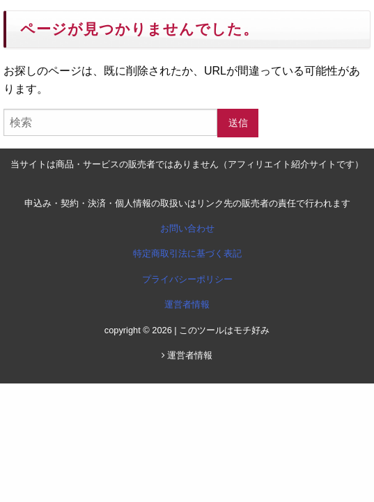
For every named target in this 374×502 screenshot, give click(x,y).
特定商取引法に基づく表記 (187, 253)
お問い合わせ (187, 228)
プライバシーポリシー (187, 279)
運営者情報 (187, 304)
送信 (238, 122)
